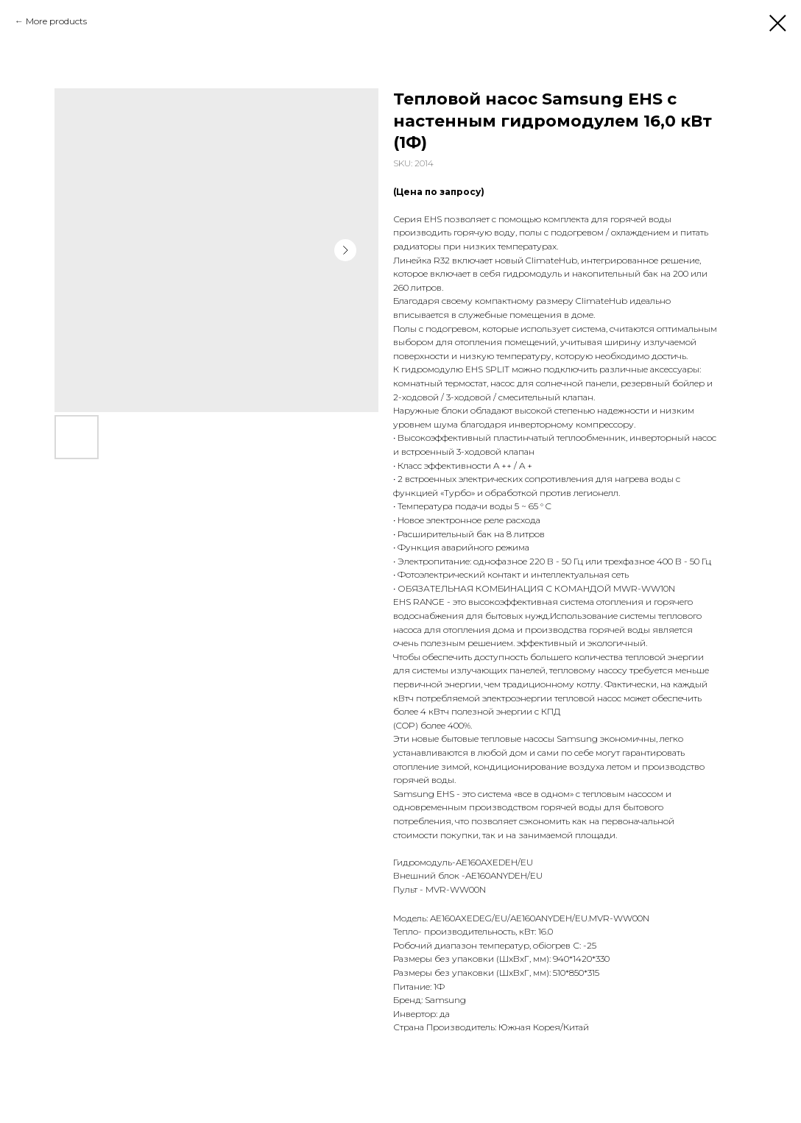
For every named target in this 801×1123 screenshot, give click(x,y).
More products (56, 20)
